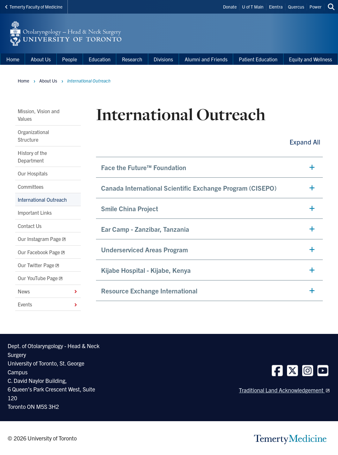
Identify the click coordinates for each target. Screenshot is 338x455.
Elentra (276, 6)
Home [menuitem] (12, 59)
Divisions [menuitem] (163, 59)
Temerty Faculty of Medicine (33, 6)
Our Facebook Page (39, 252)
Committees (30, 186)
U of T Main (253, 6)
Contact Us (29, 225)
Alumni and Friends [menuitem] (206, 59)
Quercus (296, 6)
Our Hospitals (33, 173)
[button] (209, 167)
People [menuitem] (69, 59)
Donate (230, 6)
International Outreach (42, 199)
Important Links (35, 212)
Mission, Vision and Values (39, 115)
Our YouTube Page (38, 278)
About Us (48, 80)
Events (48, 304)
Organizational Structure (33, 135)
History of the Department (32, 156)
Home (23, 80)
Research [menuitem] (132, 59)
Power (315, 6)
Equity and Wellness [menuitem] (310, 59)
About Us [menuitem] (41, 59)
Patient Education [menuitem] (258, 59)
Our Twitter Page (36, 264)
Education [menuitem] (100, 59)
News (48, 291)
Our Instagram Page (39, 239)
